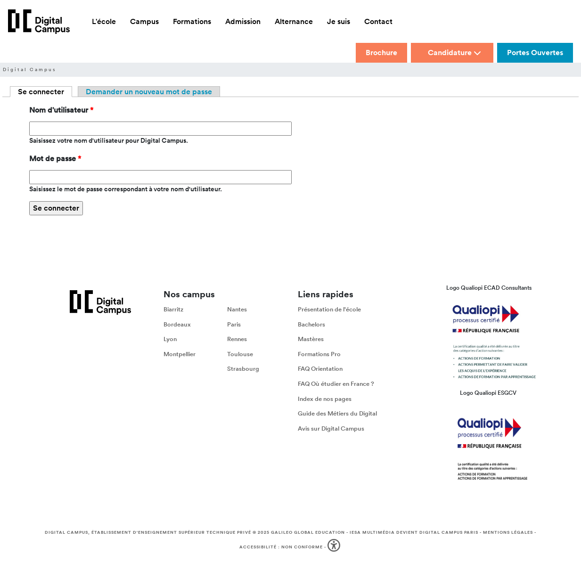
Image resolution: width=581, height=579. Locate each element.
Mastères (311, 339)
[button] (334, 547)
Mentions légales (508, 532)
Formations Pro (319, 354)
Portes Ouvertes (535, 52)
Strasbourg (243, 369)
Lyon (170, 339)
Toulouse (240, 354)
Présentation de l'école (329, 309)
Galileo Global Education (308, 532)
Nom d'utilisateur (61, 110)
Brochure (381, 52)
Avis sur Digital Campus (331, 428)
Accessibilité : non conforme (281, 547)
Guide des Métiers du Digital (337, 413)
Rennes (237, 339)
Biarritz (173, 309)
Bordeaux (177, 324)
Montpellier (180, 354)
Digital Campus (30, 69)
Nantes (237, 309)
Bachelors (311, 324)
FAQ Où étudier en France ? (336, 384)
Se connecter (45, 92)
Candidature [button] (454, 52)
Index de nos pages (325, 398)
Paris (234, 324)
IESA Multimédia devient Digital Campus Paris (414, 532)
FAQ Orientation (320, 369)
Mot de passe (55, 158)
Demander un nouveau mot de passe (149, 92)
